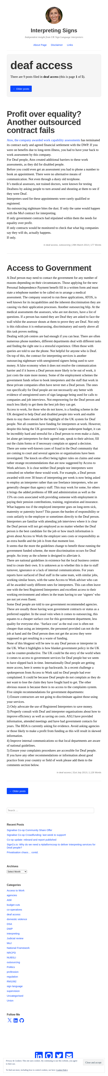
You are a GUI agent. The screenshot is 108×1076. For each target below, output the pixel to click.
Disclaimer (57, 44)
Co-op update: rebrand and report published (31, 839)
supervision (13, 990)
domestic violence (17, 919)
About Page (40, 44)
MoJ (9, 943)
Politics (11, 967)
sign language (15, 986)
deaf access (52, 245)
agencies (12, 895)
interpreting (13, 933)
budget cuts (13, 904)
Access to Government (49, 268)
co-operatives (14, 909)
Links (70, 44)
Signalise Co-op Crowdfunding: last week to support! (36, 834)
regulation (12, 976)
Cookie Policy (62, 1070)
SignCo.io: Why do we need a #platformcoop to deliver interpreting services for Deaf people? (51, 846)
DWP (10, 928)
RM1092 (11, 981)
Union (10, 1000)
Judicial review (15, 938)
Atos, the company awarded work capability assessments (43, 140)
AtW (9, 900)
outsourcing (64, 245)
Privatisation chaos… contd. (22, 852)
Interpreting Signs (54, 30)
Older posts (21, 88)
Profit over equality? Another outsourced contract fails (44, 122)
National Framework (18, 947)
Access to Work (15, 890)
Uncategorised (15, 995)
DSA (9, 923)
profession (13, 971)
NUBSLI (11, 957)
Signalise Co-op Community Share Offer (29, 830)
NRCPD (11, 952)
